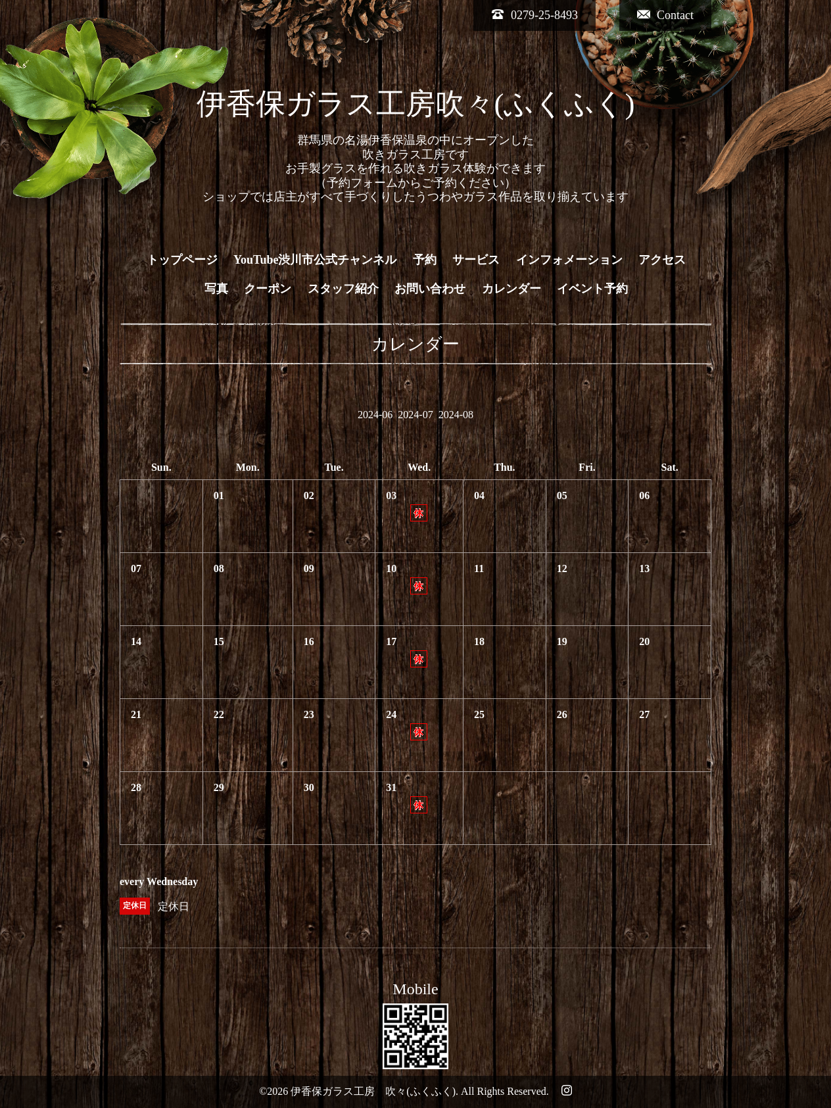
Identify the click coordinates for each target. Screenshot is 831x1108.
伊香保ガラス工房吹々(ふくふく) (416, 103)
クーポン (267, 288)
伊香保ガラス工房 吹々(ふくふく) (373, 1091)
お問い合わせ (429, 288)
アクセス (662, 259)
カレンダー (511, 288)
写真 (216, 288)
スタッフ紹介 (343, 288)
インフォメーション (569, 259)
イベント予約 (592, 288)
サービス (476, 259)
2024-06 (375, 414)
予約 (425, 259)
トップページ (182, 259)
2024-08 (456, 414)
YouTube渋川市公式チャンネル (314, 259)
